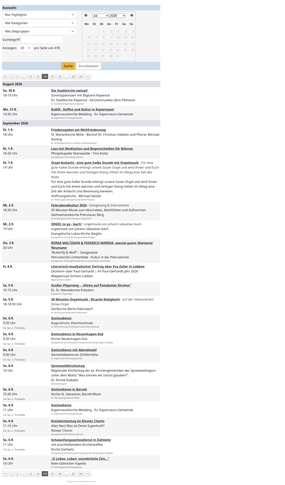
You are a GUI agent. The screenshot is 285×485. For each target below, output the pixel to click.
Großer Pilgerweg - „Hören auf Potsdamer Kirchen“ (91, 285)
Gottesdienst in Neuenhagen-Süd (77, 334)
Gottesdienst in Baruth (69, 389)
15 (52, 76)
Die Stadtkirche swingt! (69, 90)
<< (5, 76)
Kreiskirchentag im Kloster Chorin (77, 421)
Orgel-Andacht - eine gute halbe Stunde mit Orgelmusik (95, 162)
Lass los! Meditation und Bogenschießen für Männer (92, 148)
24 (80, 76)
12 (30, 76)
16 (59, 76)
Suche (68, 66)
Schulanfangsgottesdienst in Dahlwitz (81, 440)
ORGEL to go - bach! (66, 224)
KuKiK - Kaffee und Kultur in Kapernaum (82, 109)
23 (73, 76)
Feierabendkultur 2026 (69, 205)
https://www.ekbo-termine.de (82, 481)
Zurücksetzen (89, 66)
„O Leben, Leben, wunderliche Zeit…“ (80, 458)
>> (87, 76)
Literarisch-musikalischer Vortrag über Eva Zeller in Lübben (97, 266)
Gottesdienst (61, 318)
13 (37, 76)
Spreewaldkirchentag (68, 366)
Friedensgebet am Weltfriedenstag (78, 130)
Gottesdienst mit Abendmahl (74, 350)
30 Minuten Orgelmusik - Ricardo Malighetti (85, 299)
